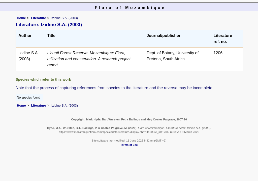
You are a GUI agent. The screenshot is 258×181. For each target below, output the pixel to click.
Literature (38, 18)
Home (21, 18)
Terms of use (129, 144)
